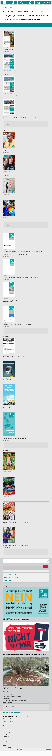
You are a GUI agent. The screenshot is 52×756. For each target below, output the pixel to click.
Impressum (5, 721)
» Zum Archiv (9, 124)
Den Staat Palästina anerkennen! (9, 687)
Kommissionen (6, 730)
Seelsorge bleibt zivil (7, 618)
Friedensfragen (6, 725)
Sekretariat (44, 15)
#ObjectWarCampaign (7, 694)
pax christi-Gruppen (7, 732)
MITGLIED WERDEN (10, 574)
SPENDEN (6, 571)
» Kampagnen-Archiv (9, 706)
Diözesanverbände (7, 727)
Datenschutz (10, 721)
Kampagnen (5, 734)
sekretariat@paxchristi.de (10, 720)
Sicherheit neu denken (7, 702)
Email (17, 12)
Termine (4, 743)
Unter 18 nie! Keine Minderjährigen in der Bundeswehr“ (14, 700)
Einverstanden (48, 749)
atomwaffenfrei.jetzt (7, 698)
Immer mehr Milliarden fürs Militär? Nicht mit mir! (13, 652)
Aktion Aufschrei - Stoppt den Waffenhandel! (12, 696)
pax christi (5, 7)
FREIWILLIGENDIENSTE (11, 577)
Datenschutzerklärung (21, 754)
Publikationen (11, 7)
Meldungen (5, 741)
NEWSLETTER (8, 581)
